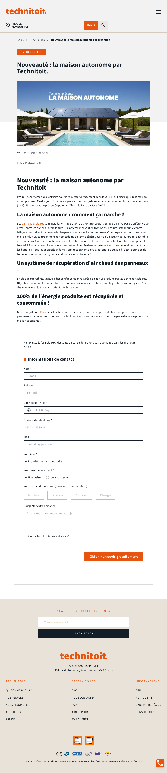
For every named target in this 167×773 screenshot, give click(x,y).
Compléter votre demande (40, 506)
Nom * (27, 369)
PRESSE (10, 719)
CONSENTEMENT (146, 712)
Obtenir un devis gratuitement (114, 556)
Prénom (28, 385)
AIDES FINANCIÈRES (84, 712)
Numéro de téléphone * (38, 420)
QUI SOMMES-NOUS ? (19, 690)
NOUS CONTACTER (83, 698)
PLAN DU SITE (144, 698)
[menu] (158, 12)
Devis (91, 25)
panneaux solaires (33, 224)
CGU (138, 690)
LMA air (43, 312)
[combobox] (87, 410)
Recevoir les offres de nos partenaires (49, 536)
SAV (74, 690)
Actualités (39, 40)
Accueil (22, 40)
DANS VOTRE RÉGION (148, 705)
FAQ (74, 705)
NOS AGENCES (14, 698)
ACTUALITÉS (13, 712)
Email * (28, 437)
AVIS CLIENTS (80, 719)
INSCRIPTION (83, 633)
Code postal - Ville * (35, 403)
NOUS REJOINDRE (17, 705)
